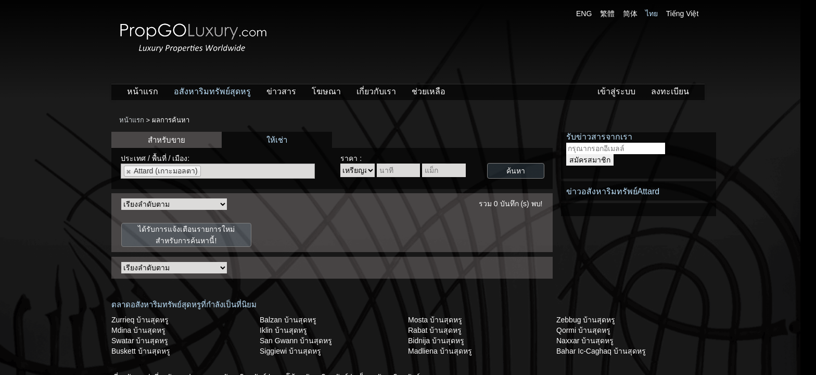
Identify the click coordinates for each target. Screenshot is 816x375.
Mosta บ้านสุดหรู (435, 320)
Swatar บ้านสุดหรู (139, 340)
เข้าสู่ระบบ (616, 91)
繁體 (607, 13)
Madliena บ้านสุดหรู (440, 351)
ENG (584, 13)
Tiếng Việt (682, 13)
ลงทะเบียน (670, 91)
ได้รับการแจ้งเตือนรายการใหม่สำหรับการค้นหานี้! (186, 235)
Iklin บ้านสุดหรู (283, 330)
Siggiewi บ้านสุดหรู (290, 351)
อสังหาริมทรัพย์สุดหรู (212, 91)
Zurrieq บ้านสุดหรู (140, 320)
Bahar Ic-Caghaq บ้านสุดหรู (601, 351)
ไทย (651, 13)
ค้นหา (515, 171)
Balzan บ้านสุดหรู (288, 320)
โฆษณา (326, 91)
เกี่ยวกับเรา (376, 91)
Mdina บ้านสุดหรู (138, 330)
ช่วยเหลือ (428, 91)
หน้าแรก (142, 91)
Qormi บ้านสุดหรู (583, 330)
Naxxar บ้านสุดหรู (585, 340)
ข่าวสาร (281, 91)
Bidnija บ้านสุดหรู (436, 340)
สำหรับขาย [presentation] (166, 139)
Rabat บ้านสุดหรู (435, 330)
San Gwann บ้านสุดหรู (296, 340)
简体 (630, 13)
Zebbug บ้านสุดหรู (585, 320)
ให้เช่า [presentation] (276, 139)
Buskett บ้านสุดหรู (140, 351)
